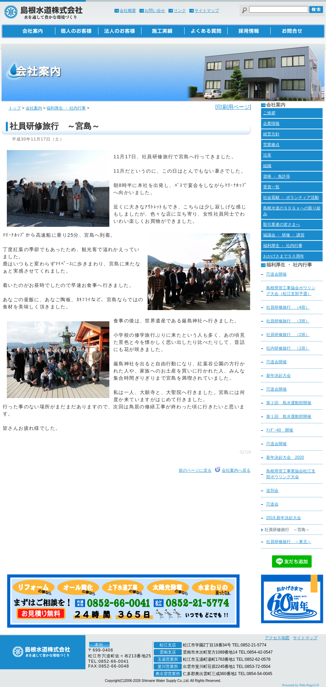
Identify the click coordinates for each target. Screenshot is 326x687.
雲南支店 (168, 652)
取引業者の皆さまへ (281, 224)
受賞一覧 (271, 187)
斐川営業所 (168, 666)
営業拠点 (271, 144)
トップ (15, 108)
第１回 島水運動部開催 (288, 416)
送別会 (272, 490)
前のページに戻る (195, 470)
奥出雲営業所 (167, 673)
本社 (99, 644)
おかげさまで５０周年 (283, 256)
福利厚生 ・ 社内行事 (66, 108)
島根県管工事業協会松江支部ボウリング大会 (290, 474)
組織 (267, 165)
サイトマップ (206, 10)
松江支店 (168, 645)
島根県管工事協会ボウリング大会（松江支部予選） (290, 291)
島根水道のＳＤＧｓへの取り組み (292, 211)
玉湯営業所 (168, 659)
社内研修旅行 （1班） (288, 348)
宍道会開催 (276, 274)
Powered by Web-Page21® (300, 685)
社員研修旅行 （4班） (288, 307)
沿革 (267, 155)
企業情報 (271, 123)
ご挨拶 (269, 113)
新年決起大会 (278, 375)
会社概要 (128, 10)
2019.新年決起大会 (283, 517)
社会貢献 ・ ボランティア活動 (291, 197)
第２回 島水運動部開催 (288, 402)
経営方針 (271, 134)
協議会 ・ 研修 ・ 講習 (283, 235)
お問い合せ (155, 10)
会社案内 (34, 108)
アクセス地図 (277, 637)
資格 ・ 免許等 (276, 176)
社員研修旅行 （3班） (288, 321)
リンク (180, 10)
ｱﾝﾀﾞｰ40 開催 (279, 430)
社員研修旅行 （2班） (288, 334)
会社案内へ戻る (236, 470)
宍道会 (272, 504)
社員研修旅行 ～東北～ (288, 541)
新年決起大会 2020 (285, 457)
